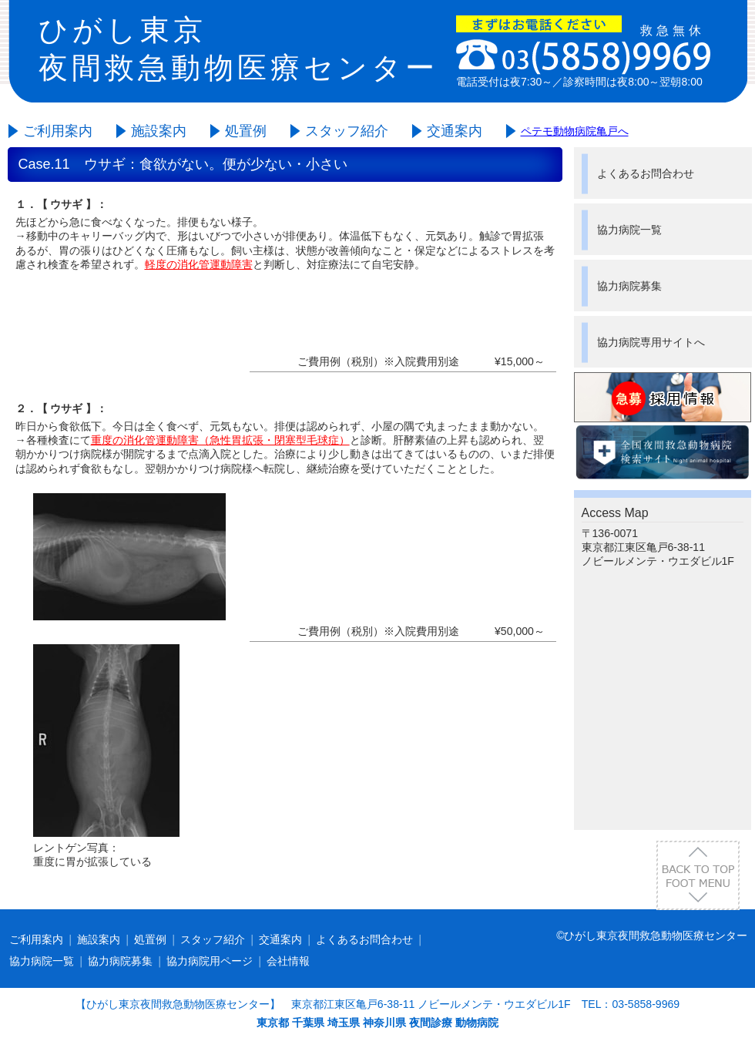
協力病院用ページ (209, 961)
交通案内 (454, 131)
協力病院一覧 (629, 229)
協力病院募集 (629, 286)
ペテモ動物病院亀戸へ (575, 131)
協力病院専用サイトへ (651, 342)
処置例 (246, 131)
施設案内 (158, 131)
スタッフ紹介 (346, 131)
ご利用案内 (57, 131)
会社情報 (288, 961)
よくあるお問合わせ (645, 173)
